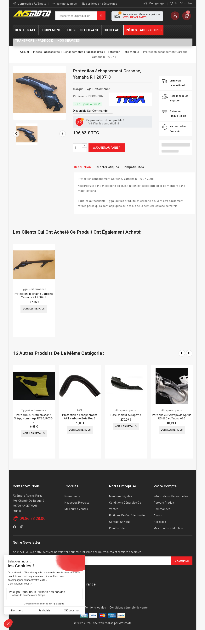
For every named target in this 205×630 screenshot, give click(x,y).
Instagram (22, 527)
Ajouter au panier (106, 147)
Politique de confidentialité (127, 515)
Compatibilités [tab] (140, 167)
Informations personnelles (171, 496)
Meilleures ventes (76, 509)
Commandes (162, 509)
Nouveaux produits (77, 502)
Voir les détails (33, 309)
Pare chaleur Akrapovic (126, 415)
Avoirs (158, 515)
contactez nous (66, 3)
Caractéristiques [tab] (110, 167)
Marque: (78, 89)
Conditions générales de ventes (125, 506)
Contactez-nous (26, 486)
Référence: (80, 96)
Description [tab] (83, 167)
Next (189, 353)
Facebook (15, 527)
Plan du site (117, 528)
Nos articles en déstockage (99, 3)
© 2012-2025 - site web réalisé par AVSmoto (102, 623)
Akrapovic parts (125, 410)
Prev (182, 353)
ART (80, 410)
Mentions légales (120, 496)
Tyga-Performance (97, 89)
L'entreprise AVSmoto (32, 3)
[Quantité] (77, 147)
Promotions (72, 496)
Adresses (160, 521)
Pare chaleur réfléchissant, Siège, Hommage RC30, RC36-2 (34, 418)
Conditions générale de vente (129, 607)
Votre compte (165, 486)
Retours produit (164, 502)
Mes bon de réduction (168, 528)
